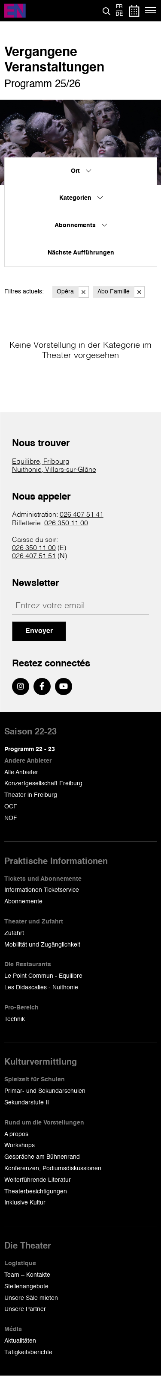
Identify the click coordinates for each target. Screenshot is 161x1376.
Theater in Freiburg (30, 795)
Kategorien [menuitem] (81, 198)
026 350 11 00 (66, 523)
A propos (16, 1134)
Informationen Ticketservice (41, 890)
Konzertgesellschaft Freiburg (43, 784)
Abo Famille (121, 292)
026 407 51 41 (81, 515)
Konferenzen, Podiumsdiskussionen (52, 1169)
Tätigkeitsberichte (28, 1352)
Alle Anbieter (21, 772)
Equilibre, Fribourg (41, 462)
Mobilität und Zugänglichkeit (42, 945)
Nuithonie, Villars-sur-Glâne (54, 470)
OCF (10, 807)
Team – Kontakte (27, 1275)
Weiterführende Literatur (37, 1180)
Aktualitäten (20, 1341)
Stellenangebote (26, 1287)
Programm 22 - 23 (29, 749)
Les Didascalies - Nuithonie (41, 988)
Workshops (19, 1145)
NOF (10, 818)
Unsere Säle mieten (31, 1298)
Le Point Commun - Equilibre (43, 976)
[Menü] (151, 10)
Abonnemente (23, 902)
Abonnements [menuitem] (81, 225)
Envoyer (39, 631)
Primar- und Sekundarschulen (44, 1091)
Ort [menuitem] (81, 171)
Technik (14, 1019)
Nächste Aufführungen (81, 253)
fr (119, 6)
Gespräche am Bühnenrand (42, 1157)
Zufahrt (14, 933)
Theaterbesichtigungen (35, 1192)
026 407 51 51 (34, 556)
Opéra (73, 292)
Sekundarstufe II (26, 1103)
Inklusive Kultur (25, 1203)
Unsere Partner (25, 1309)
